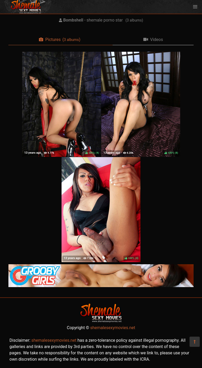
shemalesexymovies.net (112, 327)
